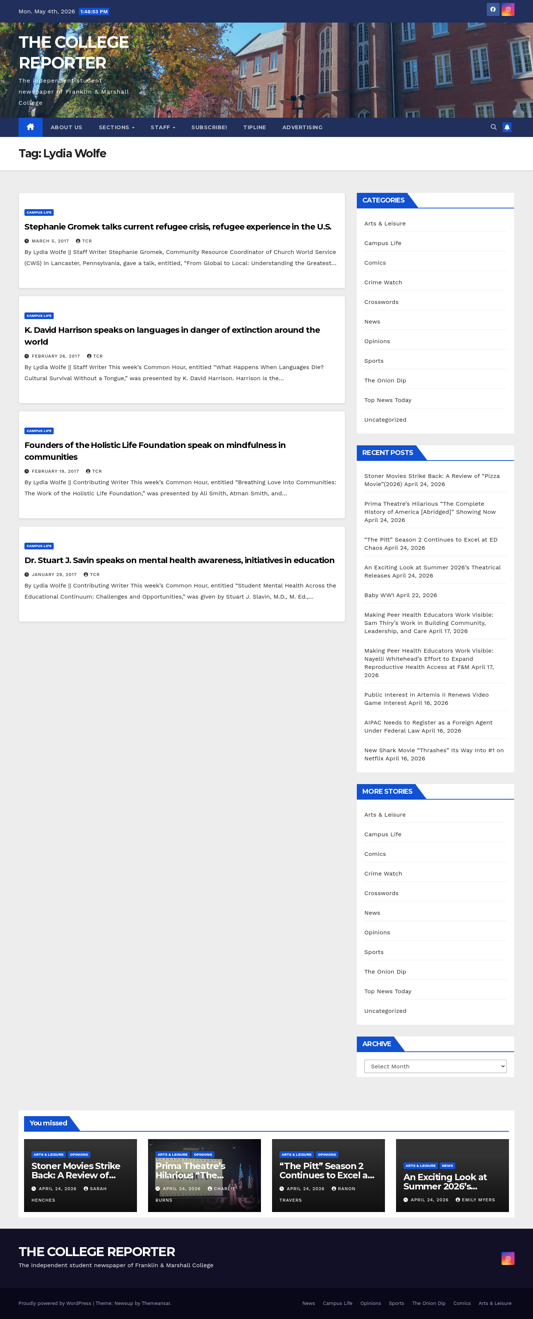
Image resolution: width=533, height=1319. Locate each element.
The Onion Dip (385, 380)
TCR (84, 241)
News (372, 321)
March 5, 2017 (51, 241)
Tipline (254, 127)
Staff (161, 127)
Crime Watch (383, 282)
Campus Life (39, 212)
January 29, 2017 (55, 574)
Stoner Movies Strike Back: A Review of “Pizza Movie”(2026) (75, 1175)
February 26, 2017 (57, 356)
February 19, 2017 (56, 471)
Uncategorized (385, 419)
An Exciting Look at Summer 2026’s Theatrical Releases (446, 1186)
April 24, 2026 (58, 1188)
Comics (375, 262)
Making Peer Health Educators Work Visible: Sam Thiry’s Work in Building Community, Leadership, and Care (428, 623)
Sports (373, 360)
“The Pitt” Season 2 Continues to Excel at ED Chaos (325, 1175)
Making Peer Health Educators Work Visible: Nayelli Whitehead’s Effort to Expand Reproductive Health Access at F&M (428, 658)
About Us (67, 127)
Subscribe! (209, 127)
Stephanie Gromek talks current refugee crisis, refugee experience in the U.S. (177, 227)
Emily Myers (475, 1199)
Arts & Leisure (385, 223)
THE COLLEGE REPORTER (97, 1251)
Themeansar (156, 1303)
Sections (115, 127)
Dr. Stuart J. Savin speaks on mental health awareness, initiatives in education (179, 560)
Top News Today (388, 400)
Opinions (377, 341)
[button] (494, 127)
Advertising (302, 127)
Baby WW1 (379, 595)
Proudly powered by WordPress (56, 1303)
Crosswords (381, 301)
